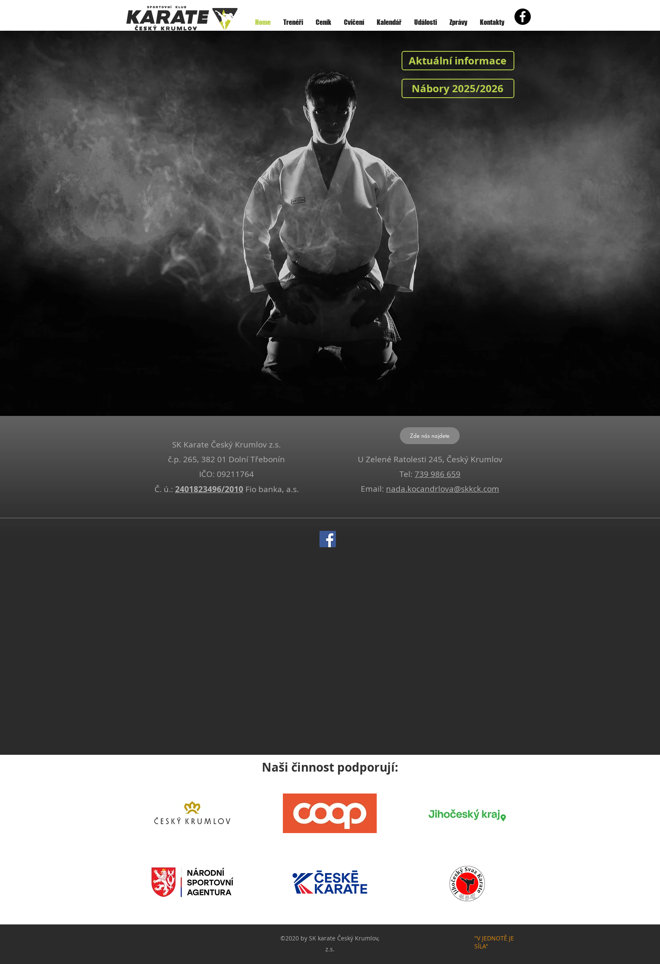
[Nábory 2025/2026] (458, 88)
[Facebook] (327, 539)
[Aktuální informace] (458, 60)
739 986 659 (437, 474)
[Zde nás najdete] (430, 435)
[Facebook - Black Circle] (522, 16)
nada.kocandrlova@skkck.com (442, 488)
